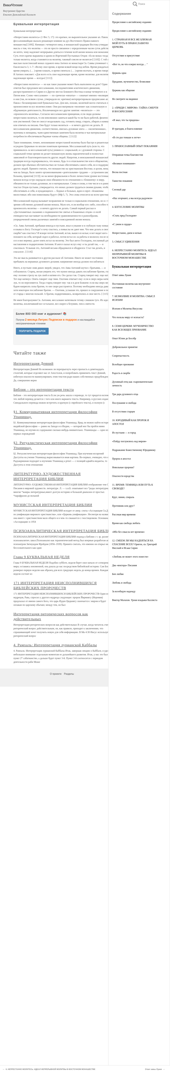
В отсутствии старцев (123, 411)
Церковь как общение (123, 90)
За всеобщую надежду (124, 591)
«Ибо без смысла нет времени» (128, 532)
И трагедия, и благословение (127, 128)
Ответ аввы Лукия (121, 275)
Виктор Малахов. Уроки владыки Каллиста (134, 600)
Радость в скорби (121, 373)
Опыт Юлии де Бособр (124, 338)
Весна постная (119, 172)
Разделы (69, 674)
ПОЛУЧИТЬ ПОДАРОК (32, 331)
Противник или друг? (123, 505)
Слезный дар (119, 189)
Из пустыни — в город (124, 432)
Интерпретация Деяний (33, 363)
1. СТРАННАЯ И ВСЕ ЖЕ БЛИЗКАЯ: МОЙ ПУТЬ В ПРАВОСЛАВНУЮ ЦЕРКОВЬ (132, 43)
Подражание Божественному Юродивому (133, 450)
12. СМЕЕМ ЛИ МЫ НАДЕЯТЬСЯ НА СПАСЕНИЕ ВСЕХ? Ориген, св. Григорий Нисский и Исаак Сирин (134, 544)
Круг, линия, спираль (123, 497)
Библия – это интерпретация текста (43, 389)
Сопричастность (120, 355)
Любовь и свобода (121, 582)
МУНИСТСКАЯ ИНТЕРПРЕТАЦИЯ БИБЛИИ (52, 505)
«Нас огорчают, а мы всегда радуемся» (132, 198)
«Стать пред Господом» (124, 215)
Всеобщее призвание (123, 364)
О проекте (55, 674)
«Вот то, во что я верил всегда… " (130, 64)
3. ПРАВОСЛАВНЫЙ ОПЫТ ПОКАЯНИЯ (134, 146)
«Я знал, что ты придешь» (125, 120)
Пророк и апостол (121, 458)
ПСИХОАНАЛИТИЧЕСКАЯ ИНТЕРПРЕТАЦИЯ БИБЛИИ (63, 531)
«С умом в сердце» (122, 224)
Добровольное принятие (125, 347)
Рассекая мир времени (123, 514)
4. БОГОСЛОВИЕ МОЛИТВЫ (128, 207)
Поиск (138, 4)
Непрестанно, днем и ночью (127, 233)
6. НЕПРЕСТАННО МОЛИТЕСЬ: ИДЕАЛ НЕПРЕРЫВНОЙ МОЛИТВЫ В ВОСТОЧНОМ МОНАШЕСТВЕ (134, 254)
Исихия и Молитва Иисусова (127, 308)
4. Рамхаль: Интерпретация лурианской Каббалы (55, 645)
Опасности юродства (123, 476)
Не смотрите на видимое (125, 99)
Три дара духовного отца (125, 394)
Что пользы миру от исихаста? (128, 317)
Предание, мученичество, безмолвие (131, 81)
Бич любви (118, 574)
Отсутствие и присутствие (126, 55)
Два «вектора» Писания (124, 565)
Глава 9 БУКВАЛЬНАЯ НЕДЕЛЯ (41, 557)
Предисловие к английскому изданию (131, 22)
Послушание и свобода (124, 403)
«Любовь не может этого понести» (130, 556)
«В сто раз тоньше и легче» (126, 137)
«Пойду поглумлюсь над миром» (129, 441)
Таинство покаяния (122, 181)
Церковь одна (119, 73)
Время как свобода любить (126, 523)
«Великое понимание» (124, 163)
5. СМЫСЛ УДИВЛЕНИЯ (125, 241)
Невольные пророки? (123, 467)
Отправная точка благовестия (127, 154)
